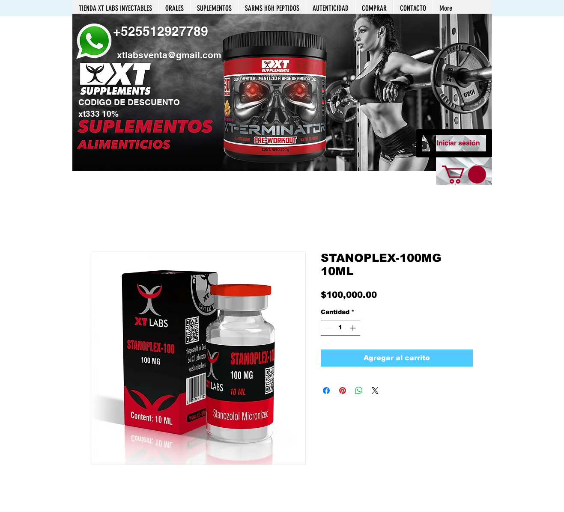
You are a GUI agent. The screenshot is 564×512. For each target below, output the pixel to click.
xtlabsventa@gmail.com (169, 55)
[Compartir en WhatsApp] (359, 390)
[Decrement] (327, 327)
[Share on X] (375, 390)
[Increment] (353, 327)
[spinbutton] (340, 327)
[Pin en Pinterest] (342, 390)
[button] (282, 92)
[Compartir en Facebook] (326, 390)
